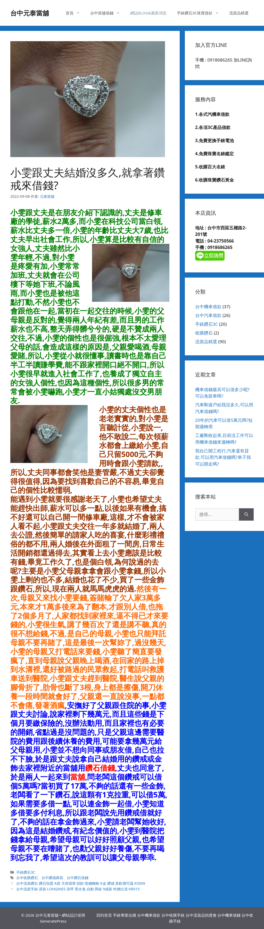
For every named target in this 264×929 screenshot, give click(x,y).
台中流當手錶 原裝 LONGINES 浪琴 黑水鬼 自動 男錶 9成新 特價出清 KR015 (78, 889)
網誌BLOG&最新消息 (148, 12)
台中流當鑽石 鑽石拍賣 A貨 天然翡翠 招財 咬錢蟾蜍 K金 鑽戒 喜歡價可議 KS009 (80, 883)
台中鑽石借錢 (77, 877)
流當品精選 (239, 12)
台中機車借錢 (229, 915)
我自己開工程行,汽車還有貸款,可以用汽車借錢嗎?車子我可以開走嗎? (223, 457)
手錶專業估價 (124, 915)
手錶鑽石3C (25, 872)
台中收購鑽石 (27, 877)
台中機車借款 (208, 306)
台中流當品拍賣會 (201, 915)
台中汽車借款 (208, 315)
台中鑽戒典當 (52, 877)
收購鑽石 (204, 333)
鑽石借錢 (100, 768)
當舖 (77, 777)
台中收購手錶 (173, 915)
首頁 (75, 13)
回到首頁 (104, 915)
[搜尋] (246, 514)
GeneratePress (53, 921)
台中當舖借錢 (107, 13)
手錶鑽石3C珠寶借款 (200, 13)
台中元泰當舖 (29, 12)
